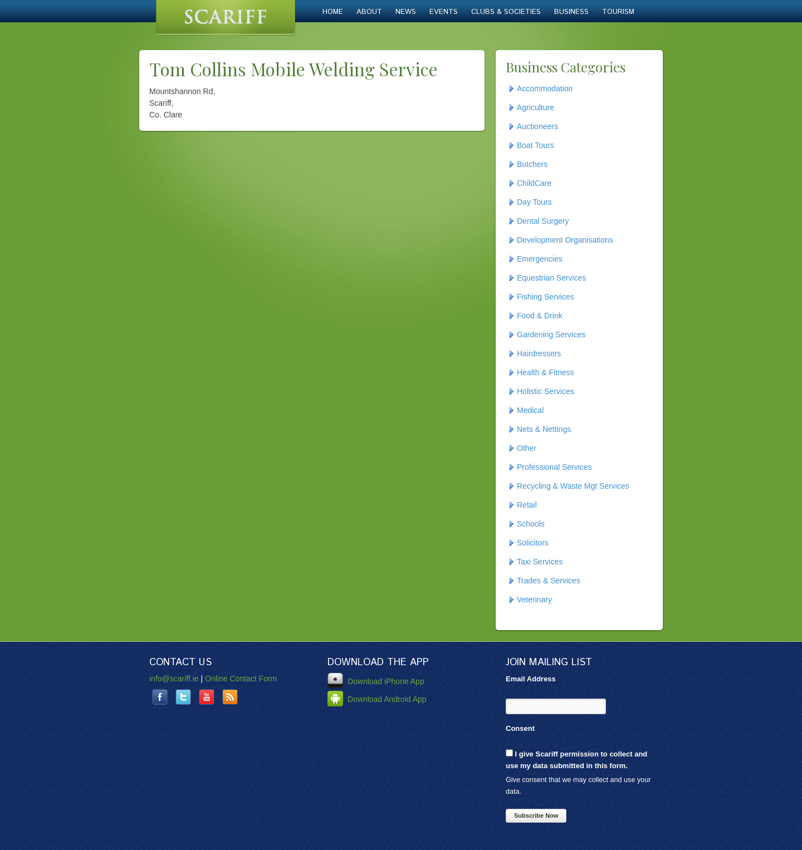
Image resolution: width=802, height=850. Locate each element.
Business (571, 12)
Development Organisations (565, 239)
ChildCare (534, 183)
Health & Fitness (545, 372)
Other (526, 448)
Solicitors (533, 542)
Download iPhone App (375, 681)
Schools (531, 523)
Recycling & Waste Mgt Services (573, 485)
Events (443, 12)
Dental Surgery (543, 221)
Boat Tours (535, 145)
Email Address (531, 679)
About (369, 12)
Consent (520, 728)
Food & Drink (540, 315)
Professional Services (554, 467)
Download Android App (377, 699)
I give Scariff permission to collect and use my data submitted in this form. (576, 759)
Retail (527, 504)
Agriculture (535, 107)
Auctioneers (537, 126)
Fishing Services (545, 296)
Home (332, 12)
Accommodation (545, 88)
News (405, 12)
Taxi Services (540, 561)
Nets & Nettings (544, 429)
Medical (530, 410)
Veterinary (534, 599)
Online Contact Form (241, 678)
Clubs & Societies (506, 12)
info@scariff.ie (174, 678)
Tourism (618, 12)
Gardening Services (551, 334)
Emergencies (540, 258)
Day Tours (534, 202)
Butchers (532, 164)
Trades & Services (548, 580)
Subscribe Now (536, 815)
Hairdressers (539, 353)
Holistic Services (545, 391)
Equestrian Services (551, 277)
